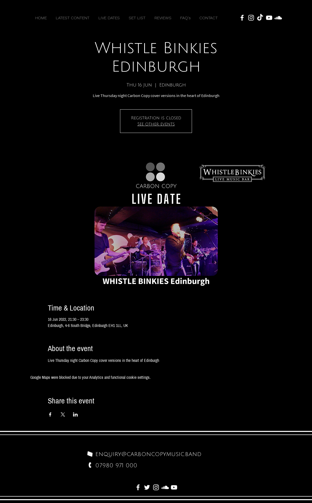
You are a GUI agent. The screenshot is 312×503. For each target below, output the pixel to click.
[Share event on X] (62, 414)
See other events (156, 124)
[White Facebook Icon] (242, 18)
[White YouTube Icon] (269, 18)
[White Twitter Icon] (147, 487)
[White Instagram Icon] (251, 18)
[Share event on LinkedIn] (75, 414)
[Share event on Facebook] (50, 414)
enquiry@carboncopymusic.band (148, 454)
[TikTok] (260, 18)
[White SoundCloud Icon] (278, 18)
